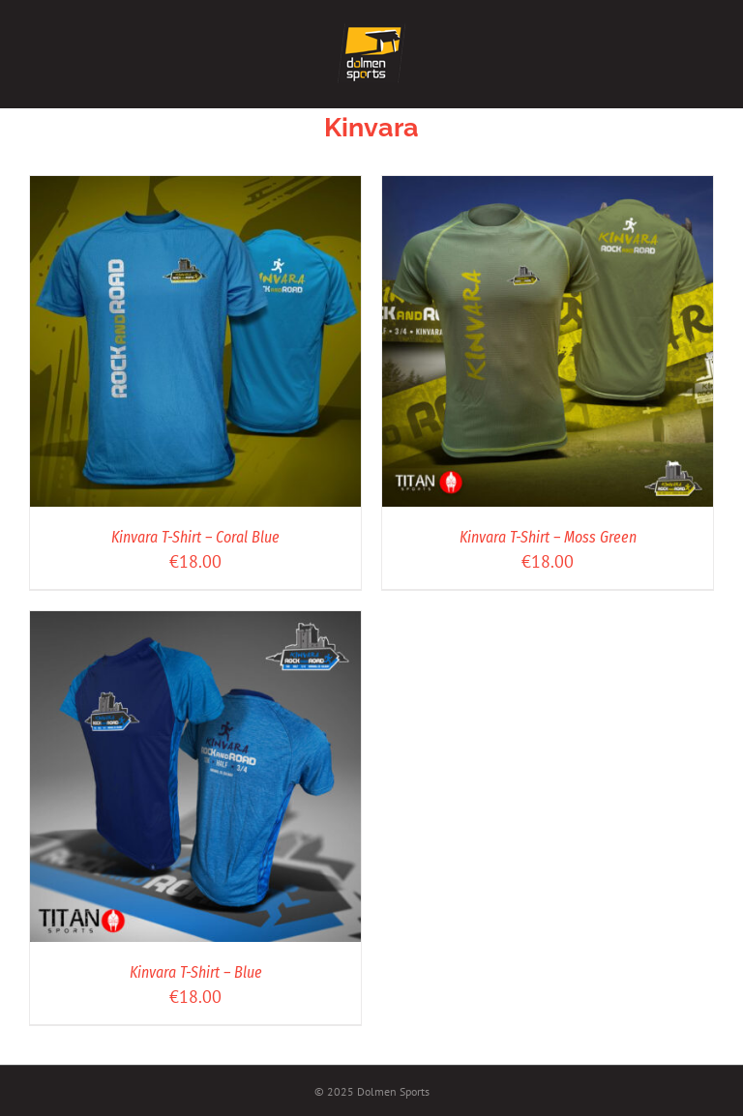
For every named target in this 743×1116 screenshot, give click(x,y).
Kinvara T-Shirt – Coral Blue (195, 537)
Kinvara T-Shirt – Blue (196, 972)
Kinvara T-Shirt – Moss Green (548, 537)
